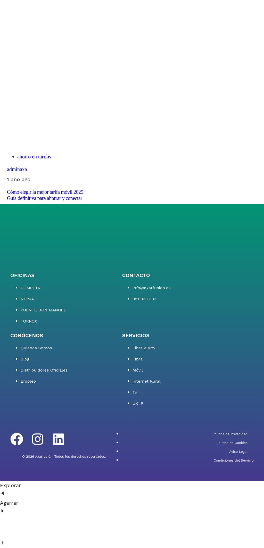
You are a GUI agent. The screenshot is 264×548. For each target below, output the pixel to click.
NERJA (27, 298)
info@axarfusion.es (152, 287)
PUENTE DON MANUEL (43, 310)
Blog (25, 359)
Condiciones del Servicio (234, 460)
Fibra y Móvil (145, 347)
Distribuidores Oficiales (44, 370)
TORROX (29, 321)
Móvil (138, 370)
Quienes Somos (36, 347)
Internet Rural (147, 381)
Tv (135, 392)
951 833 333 (144, 298)
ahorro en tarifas (34, 156)
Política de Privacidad (230, 434)
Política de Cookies (232, 443)
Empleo (28, 381)
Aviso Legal (238, 452)
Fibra (138, 359)
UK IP (138, 403)
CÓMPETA (30, 287)
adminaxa (17, 169)
